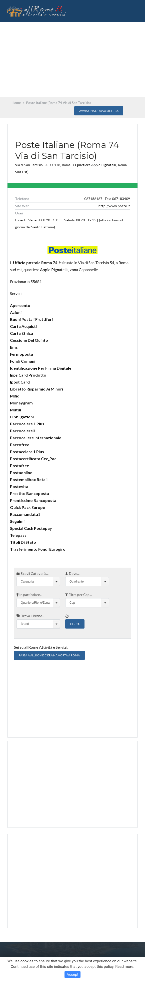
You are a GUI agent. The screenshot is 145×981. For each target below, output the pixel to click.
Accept (72, 974)
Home (16, 103)
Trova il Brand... (30, 616)
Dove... (72, 573)
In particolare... (29, 594)
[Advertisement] (72, 59)
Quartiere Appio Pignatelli (95, 165)
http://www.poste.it (114, 206)
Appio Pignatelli (54, 269)
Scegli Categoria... (32, 573)
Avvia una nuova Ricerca (98, 111)
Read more (124, 966)
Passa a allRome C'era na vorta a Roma (49, 655)
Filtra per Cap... (78, 594)
